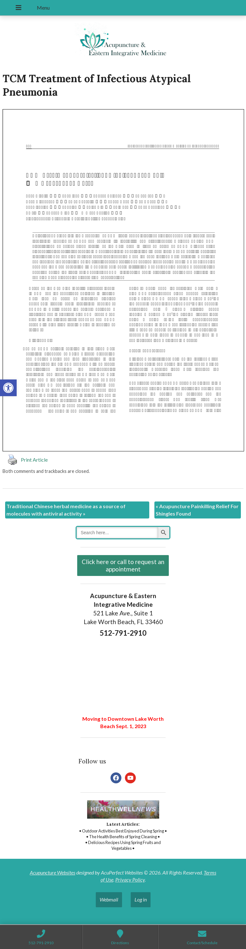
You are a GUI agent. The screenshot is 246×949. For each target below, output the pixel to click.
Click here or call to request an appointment (123, 565)
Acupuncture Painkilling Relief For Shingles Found (197, 509)
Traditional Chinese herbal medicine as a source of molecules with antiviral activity (66, 509)
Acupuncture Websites (52, 872)
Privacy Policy (130, 879)
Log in (141, 899)
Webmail (109, 899)
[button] (8, 387)
